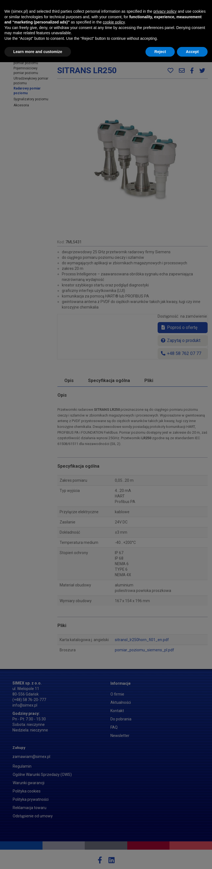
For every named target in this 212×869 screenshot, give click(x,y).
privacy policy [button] (165, 818)
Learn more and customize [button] (37, 858)
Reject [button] (160, 858)
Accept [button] (192, 858)
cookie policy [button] (113, 829)
